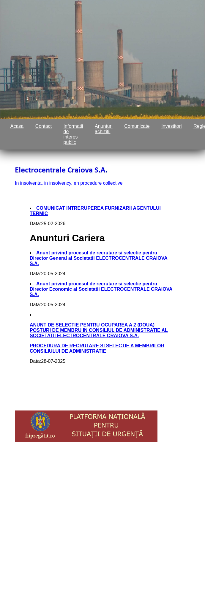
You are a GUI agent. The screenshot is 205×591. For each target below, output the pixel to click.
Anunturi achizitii (104, 129)
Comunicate (136, 126)
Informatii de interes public (73, 134)
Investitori (171, 126)
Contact (43, 126)
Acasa (16, 126)
